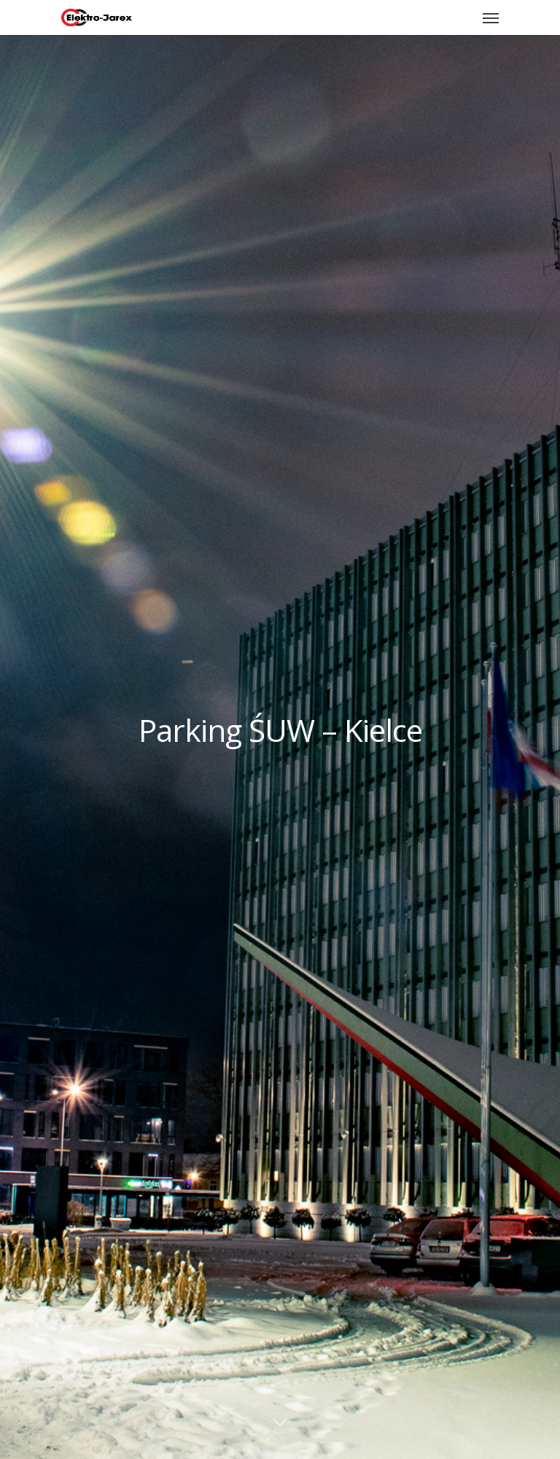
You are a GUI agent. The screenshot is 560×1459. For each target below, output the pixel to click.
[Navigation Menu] (491, 17)
